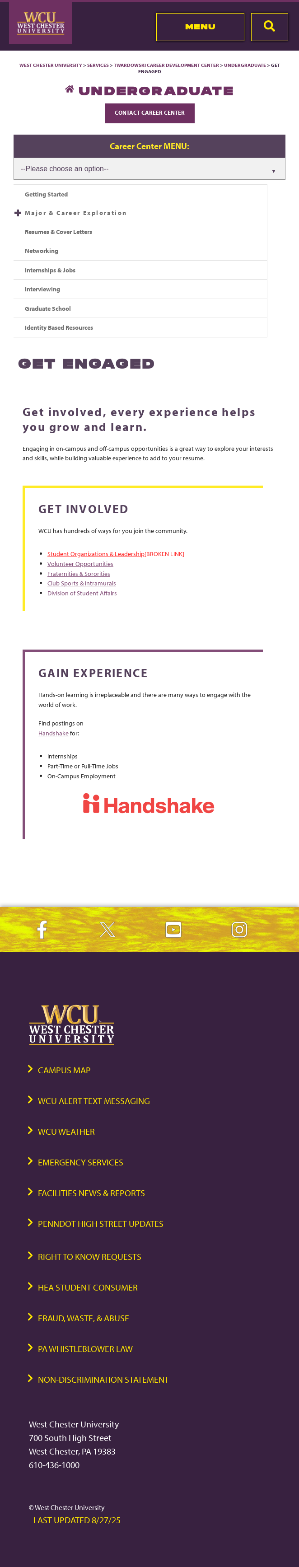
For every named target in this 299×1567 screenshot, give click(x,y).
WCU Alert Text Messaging (94, 1100)
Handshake (53, 733)
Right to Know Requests (89, 1256)
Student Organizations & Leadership (96, 553)
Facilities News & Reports (91, 1192)
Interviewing (42, 289)
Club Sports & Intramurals (81, 583)
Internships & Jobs (50, 270)
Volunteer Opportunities (80, 563)
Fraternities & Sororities (78, 573)
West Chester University (50, 65)
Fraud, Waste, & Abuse (83, 1318)
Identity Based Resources (59, 327)
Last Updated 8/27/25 (77, 1519)
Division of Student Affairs (82, 593)
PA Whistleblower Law (85, 1348)
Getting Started (46, 194)
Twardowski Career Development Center (167, 65)
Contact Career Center (150, 112)
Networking (41, 250)
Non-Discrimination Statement (103, 1379)
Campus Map (64, 1070)
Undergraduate (245, 65)
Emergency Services (80, 1162)
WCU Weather (66, 1131)
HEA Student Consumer (88, 1287)
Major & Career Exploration (76, 212)
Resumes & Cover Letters (58, 231)
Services (98, 65)
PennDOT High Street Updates (101, 1223)
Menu (200, 27)
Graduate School (48, 308)
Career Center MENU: (149, 145)
